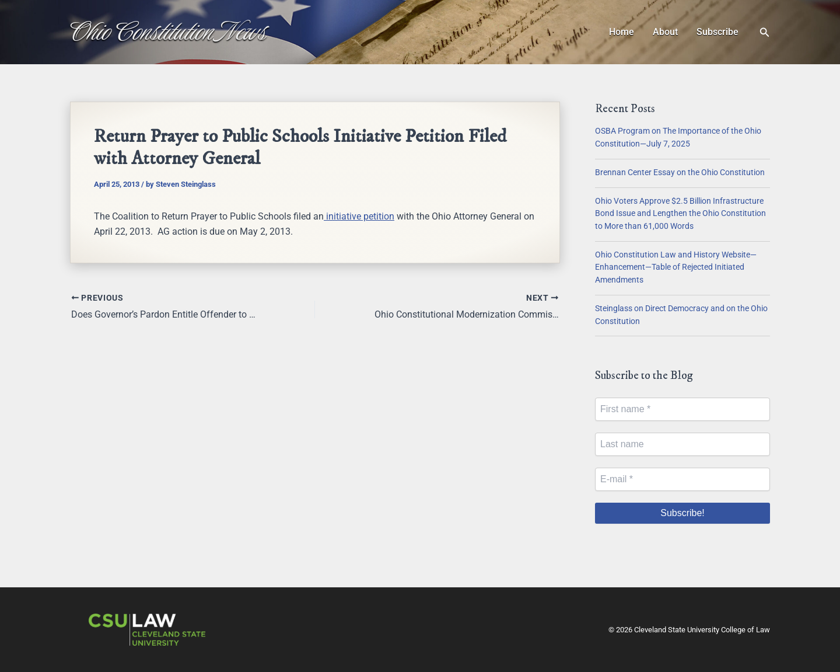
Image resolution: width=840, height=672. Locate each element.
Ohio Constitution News (168, 31)
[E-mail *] (682, 479)
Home (621, 31)
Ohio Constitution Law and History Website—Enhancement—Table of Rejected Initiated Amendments (676, 267)
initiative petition (359, 216)
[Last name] (682, 444)
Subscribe (717, 31)
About (665, 31)
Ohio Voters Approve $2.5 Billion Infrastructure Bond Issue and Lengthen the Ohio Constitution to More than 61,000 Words (680, 213)
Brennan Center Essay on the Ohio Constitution (680, 172)
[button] (765, 32)
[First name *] (682, 409)
